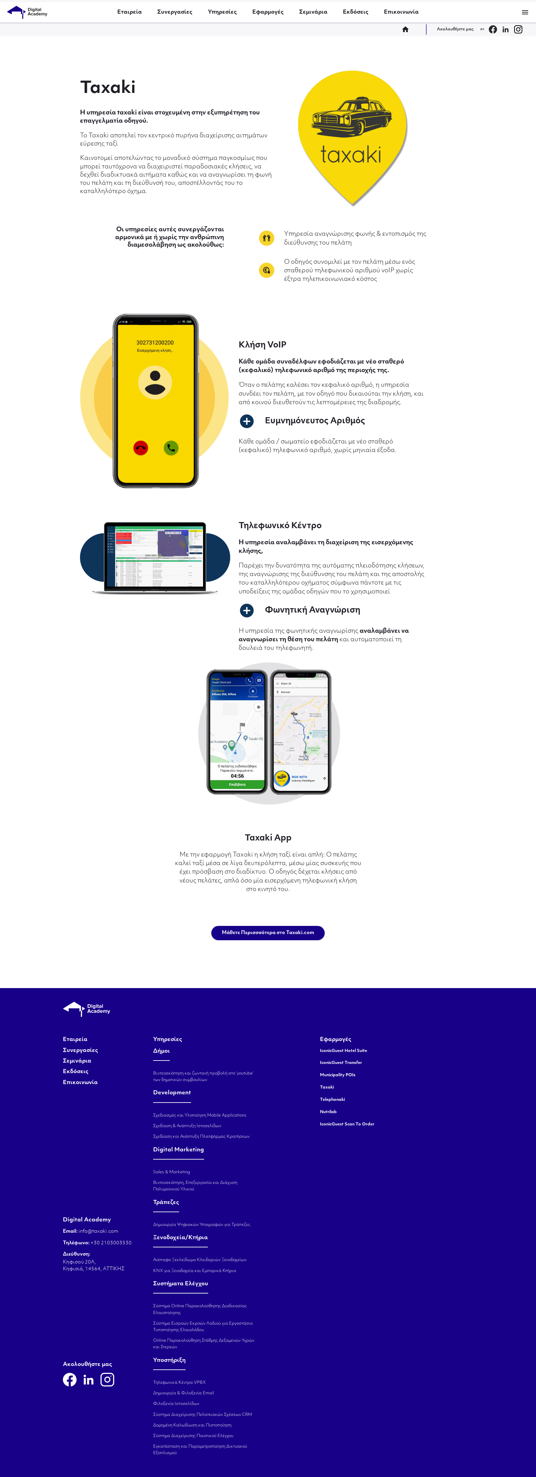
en (482, 29)
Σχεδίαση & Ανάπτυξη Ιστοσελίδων (187, 1126)
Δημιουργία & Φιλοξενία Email (183, 1393)
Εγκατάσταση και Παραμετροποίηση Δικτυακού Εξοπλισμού (200, 1450)
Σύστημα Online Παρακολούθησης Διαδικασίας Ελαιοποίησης (200, 1309)
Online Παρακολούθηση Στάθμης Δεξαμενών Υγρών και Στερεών (203, 1344)
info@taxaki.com (98, 1231)
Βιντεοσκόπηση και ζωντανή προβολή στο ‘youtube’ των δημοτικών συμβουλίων (203, 1076)
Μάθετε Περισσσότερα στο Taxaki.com (268, 932)
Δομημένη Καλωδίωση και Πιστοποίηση (192, 1425)
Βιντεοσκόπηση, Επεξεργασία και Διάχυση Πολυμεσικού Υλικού (195, 1186)
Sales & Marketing (171, 1172)
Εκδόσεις (355, 12)
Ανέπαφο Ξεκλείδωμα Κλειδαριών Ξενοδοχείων (199, 1260)
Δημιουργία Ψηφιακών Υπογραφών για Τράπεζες (201, 1225)
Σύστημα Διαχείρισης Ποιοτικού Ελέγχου (193, 1436)
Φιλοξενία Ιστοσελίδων (176, 1404)
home (407, 29)
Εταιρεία (129, 12)
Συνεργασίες (174, 12)
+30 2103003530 (111, 1243)
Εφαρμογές (268, 12)
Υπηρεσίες (222, 12)
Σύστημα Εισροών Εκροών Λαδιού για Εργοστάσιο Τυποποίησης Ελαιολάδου (203, 1327)
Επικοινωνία (401, 12)
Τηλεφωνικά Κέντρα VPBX (179, 1383)
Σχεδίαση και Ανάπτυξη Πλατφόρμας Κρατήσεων (201, 1137)
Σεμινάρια (313, 12)
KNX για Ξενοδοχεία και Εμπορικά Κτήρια (194, 1271)
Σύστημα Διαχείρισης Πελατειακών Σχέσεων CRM (202, 1415)
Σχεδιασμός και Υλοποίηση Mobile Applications (199, 1115)
